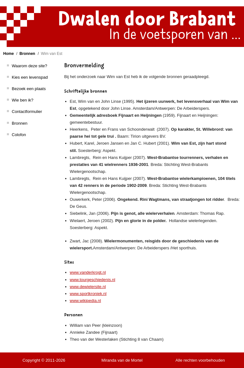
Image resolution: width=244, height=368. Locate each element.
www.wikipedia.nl (85, 300)
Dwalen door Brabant (147, 19)
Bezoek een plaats (29, 88)
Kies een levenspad (30, 77)
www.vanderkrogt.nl (88, 272)
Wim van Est (51, 53)
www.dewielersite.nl (88, 286)
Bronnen (27, 53)
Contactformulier (27, 111)
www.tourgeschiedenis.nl (92, 279)
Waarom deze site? (29, 65)
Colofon (19, 134)
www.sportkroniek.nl (88, 293)
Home (8, 53)
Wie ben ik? (22, 100)
